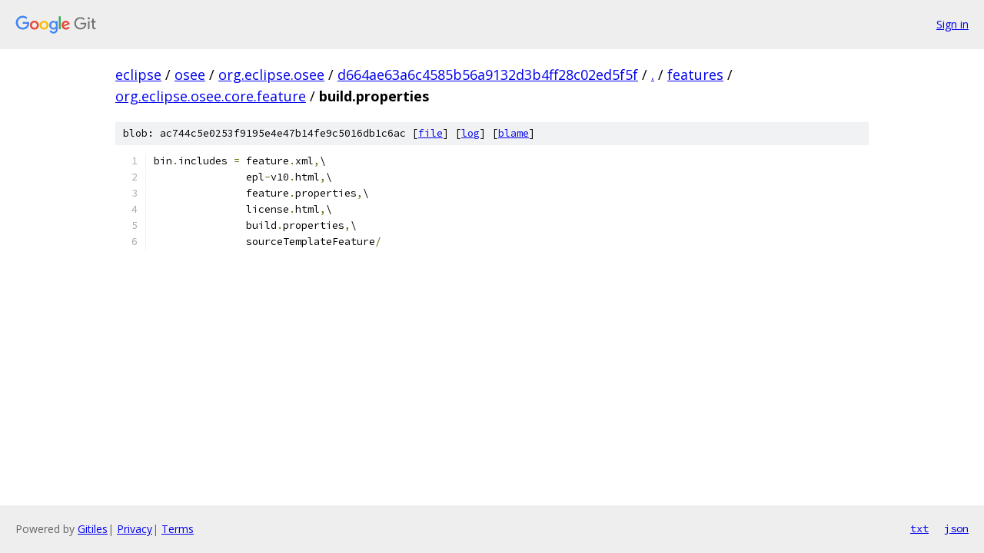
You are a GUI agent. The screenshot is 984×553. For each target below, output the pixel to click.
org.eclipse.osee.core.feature (210, 96)
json (956, 528)
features (695, 74)
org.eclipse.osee (271, 74)
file (430, 133)
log (470, 133)
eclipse (138, 74)
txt (919, 528)
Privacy (134, 529)
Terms (177, 529)
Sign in (952, 24)
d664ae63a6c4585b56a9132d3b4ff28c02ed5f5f (487, 74)
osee (190, 74)
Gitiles (93, 529)
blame (513, 133)
